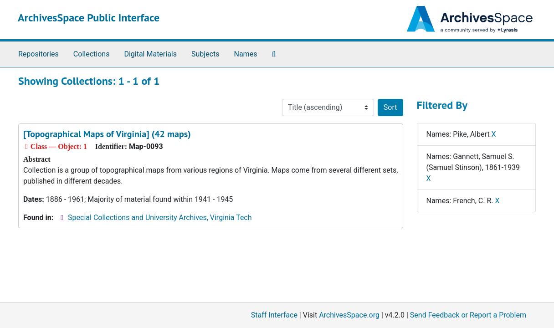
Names (245, 54)
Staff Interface (274, 315)
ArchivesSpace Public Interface (88, 17)
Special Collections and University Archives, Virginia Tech (159, 217)
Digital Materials (150, 54)
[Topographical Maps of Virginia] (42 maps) (107, 134)
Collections (91, 54)
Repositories (38, 54)
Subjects (205, 54)
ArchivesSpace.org (349, 315)
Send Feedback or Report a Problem (468, 315)
